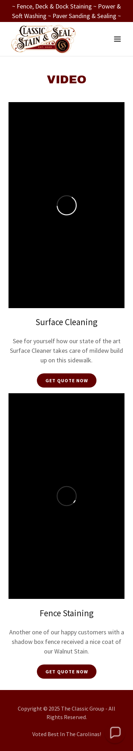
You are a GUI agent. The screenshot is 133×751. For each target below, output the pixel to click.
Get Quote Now (66, 380)
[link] (43, 39)
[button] (117, 39)
